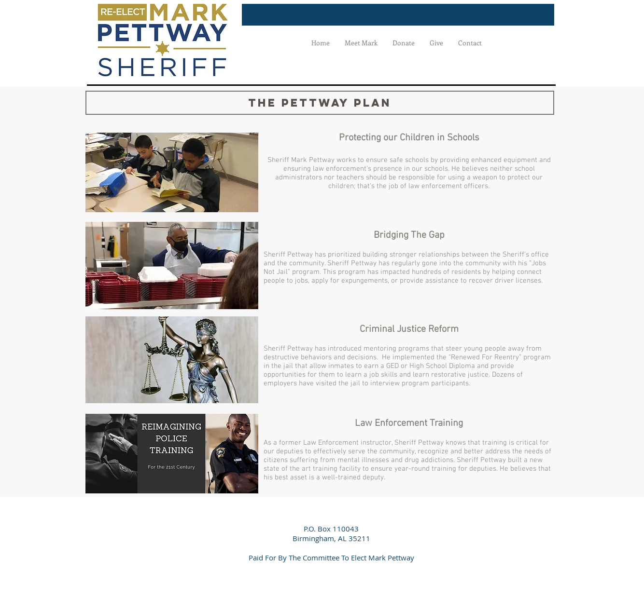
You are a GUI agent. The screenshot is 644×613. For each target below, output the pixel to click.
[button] (319, 103)
